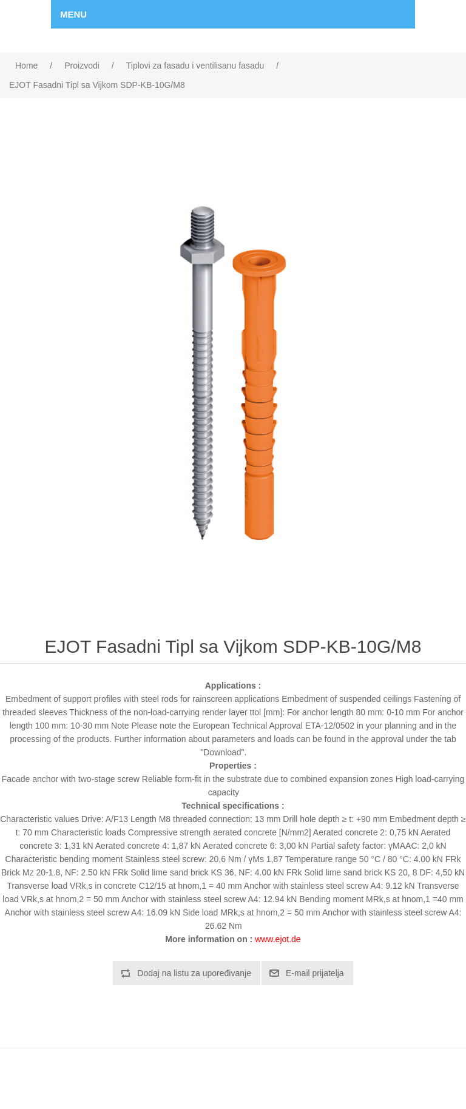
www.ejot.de (277, 939)
